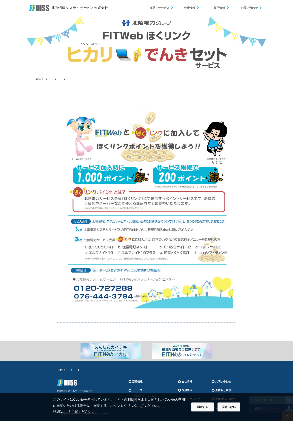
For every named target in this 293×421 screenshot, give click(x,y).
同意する (202, 406)
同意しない (229, 406)
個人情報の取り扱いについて (85, 412)
